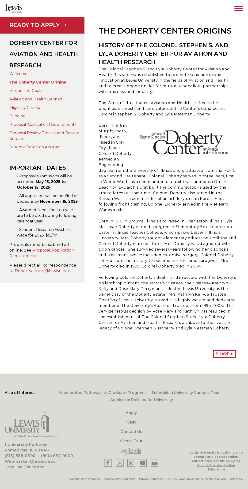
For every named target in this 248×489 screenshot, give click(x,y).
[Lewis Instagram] (131, 463)
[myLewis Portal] (131, 451)
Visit (131, 422)
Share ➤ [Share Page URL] (224, 354)
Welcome (18, 74)
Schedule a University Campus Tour (185, 392)
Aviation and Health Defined (35, 99)
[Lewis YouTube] (143, 463)
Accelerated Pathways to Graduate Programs (102, 392)
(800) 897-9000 (57, 456)
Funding (17, 116)
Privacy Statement (151, 479)
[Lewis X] (120, 463)
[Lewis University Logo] (13, 8)
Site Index (236, 479)
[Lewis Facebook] (108, 463)
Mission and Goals (25, 90)
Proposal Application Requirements (42, 124)
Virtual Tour (131, 441)
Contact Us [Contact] (131, 431)
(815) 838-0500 (20, 456)
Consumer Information (84, 479)
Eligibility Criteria (24, 107)
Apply (131, 413)
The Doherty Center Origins (37, 82)
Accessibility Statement (119, 479)
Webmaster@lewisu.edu (30, 461)
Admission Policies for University (141, 399)
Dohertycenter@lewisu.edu (43, 271)
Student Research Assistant (35, 147)
